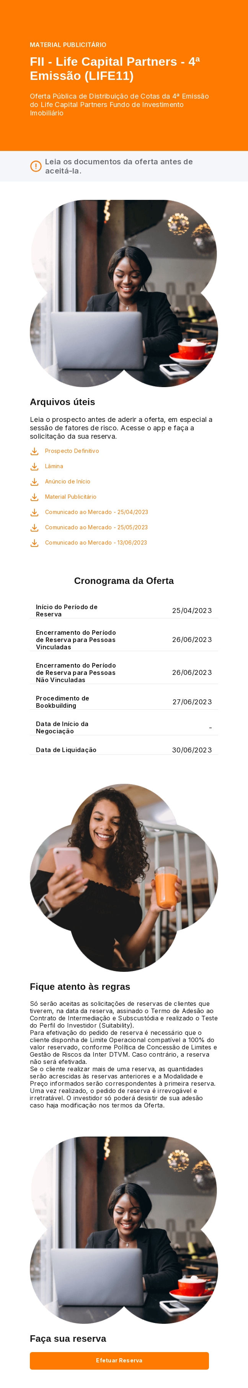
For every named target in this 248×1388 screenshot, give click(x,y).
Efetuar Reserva (119, 1360)
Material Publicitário (70, 496)
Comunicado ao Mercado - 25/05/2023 (96, 527)
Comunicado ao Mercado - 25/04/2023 (96, 512)
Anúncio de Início (67, 481)
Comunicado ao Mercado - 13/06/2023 (96, 542)
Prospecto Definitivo (72, 451)
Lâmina (54, 466)
